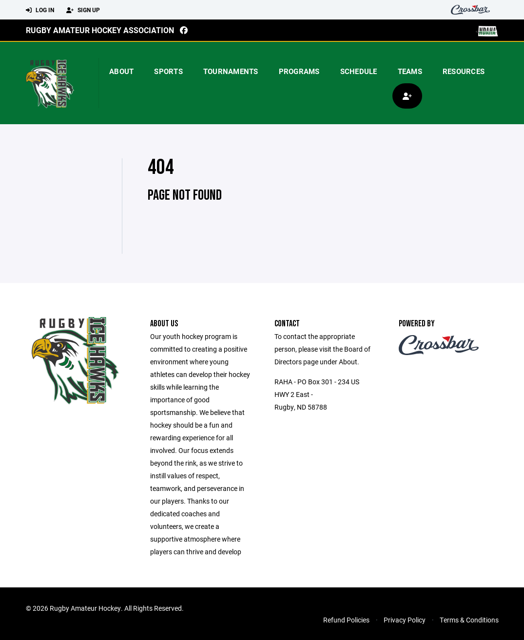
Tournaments (230, 71)
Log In (40, 10)
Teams (410, 71)
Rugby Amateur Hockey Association (100, 30)
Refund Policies (346, 619)
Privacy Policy (405, 619)
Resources (464, 71)
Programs (299, 71)
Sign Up (83, 10)
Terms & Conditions (469, 619)
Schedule (358, 71)
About (121, 71)
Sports (168, 71)
